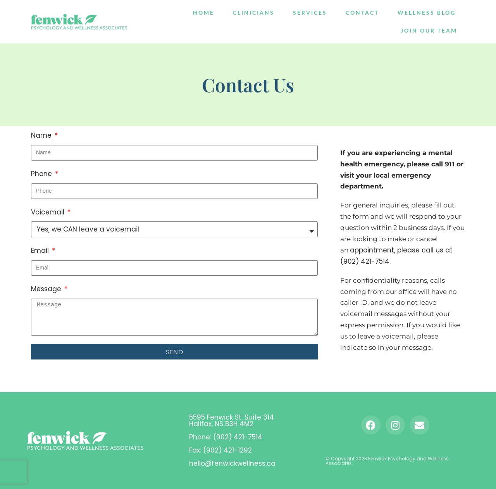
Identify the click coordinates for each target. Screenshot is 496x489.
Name (42, 135)
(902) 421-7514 (237, 437)
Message (47, 289)
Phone (42, 173)
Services (310, 12)
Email (41, 250)
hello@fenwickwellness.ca (232, 463)
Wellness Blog (427, 12)
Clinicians (253, 12)
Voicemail (48, 212)
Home (203, 12)
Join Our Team (429, 30)
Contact (362, 12)
